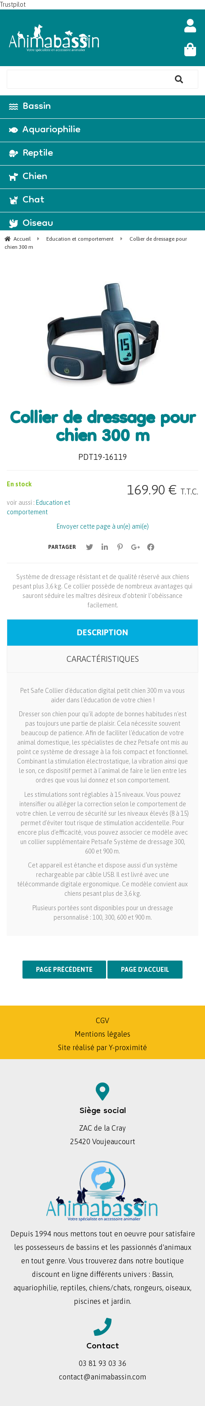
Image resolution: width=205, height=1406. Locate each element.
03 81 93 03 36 (102, 1363)
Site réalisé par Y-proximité (102, 1047)
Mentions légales (102, 1034)
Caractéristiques (103, 659)
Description (102, 632)
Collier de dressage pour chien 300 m (103, 429)
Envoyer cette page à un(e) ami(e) (103, 526)
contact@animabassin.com (102, 1377)
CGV (102, 1020)
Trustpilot (13, 4)
